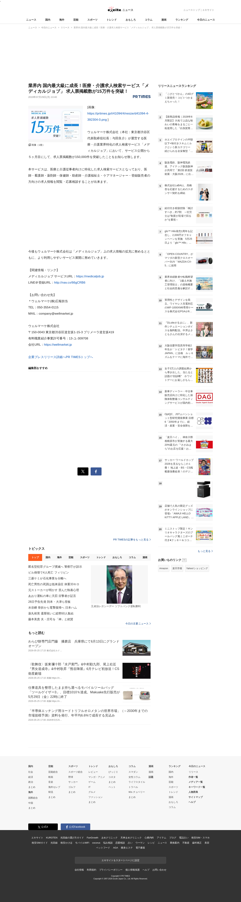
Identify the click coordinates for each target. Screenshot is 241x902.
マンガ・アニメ (96, 777)
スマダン (133, 772)
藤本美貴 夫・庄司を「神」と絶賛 (50, 619)
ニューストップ (191, 10)
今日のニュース (206, 19)
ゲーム (92, 782)
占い (130, 842)
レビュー (93, 772)
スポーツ (92, 19)
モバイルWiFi (82, 842)
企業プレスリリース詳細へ (47, 357)
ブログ (172, 837)
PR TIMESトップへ (79, 357)
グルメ (92, 792)
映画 (50, 777)
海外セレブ (54, 787)
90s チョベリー (137, 792)
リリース (193, 772)
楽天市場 (177, 614)
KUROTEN (51, 837)
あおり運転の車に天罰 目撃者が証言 (52, 595)
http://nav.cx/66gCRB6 (69, 282)
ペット (112, 787)
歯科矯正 (196, 842)
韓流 (50, 792)
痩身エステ (127, 847)
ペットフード (103, 847)
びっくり (113, 772)
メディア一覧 (195, 782)
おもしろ (131, 19)
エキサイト (208, 10)
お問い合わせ (159, 869)
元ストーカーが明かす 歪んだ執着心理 (53, 590)
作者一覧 (193, 777)
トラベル (133, 787)
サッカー (73, 782)
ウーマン (140, 842)
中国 (30, 803)
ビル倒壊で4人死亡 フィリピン (48, 572)
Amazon (163, 614)
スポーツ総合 (75, 772)
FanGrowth (92, 837)
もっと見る (205, 596)
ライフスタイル (137, 782)
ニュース (31, 19)
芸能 (75, 19)
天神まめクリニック (131, 837)
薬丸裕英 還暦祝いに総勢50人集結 (50, 613)
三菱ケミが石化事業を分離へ (47, 578)
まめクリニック (109, 837)
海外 (61, 19)
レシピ (151, 842)
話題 (151, 777)
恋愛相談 (120, 842)
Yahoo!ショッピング (197, 614)
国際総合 (33, 797)
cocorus (96, 842)
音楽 (50, 782)
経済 (30, 777)
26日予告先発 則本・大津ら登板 (49, 601)
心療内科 (149, 837)
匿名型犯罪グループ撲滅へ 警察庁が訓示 (55, 566)
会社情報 (79, 869)
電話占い (183, 837)
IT (89, 787)
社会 (30, 772)
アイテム (161, 837)
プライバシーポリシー (111, 869)
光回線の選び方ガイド (72, 837)
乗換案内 (174, 842)
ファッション (95, 797)
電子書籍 (140, 847)
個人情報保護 (132, 869)
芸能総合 (53, 772)
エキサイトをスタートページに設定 (120, 860)
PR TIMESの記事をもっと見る (132, 539)
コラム (148, 19)
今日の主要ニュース (138, 623)
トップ (35, 557)
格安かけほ (66, 842)
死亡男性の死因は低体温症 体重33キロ (53, 584)
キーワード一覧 (196, 787)
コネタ (112, 777)
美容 (207, 842)
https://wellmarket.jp (58, 344)
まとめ (31, 787)
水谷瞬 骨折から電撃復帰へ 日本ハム (52, 607)
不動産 (185, 842)
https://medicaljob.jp (90, 276)
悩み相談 (107, 842)
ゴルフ (71, 787)
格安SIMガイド (40, 842)
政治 (30, 782)
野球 (70, 777)
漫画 (163, 19)
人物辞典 (193, 792)
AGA (115, 847)
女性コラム (134, 777)
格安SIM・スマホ (200, 837)
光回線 (54, 842)
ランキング (181, 19)
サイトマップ (195, 797)
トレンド (111, 19)
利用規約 (91, 869)
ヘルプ (192, 802)
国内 (47, 19)
